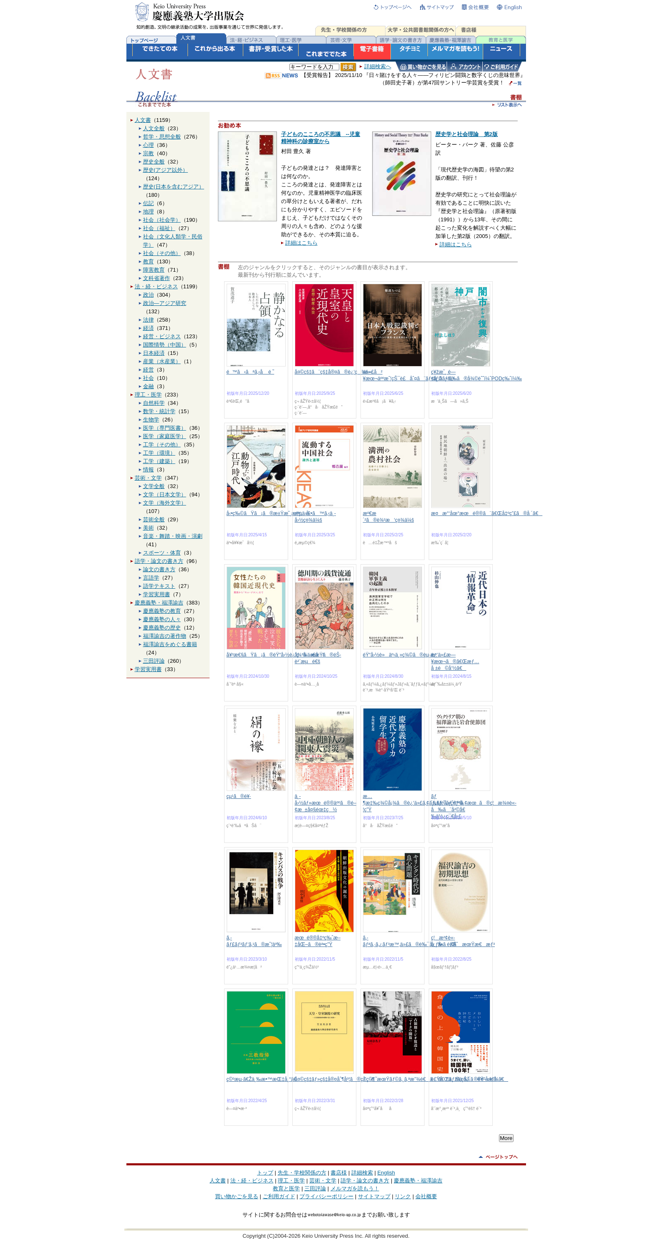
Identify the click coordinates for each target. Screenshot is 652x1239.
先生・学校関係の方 (302, 1173)
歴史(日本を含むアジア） (173, 186)
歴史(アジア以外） (165, 170)
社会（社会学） (162, 220)
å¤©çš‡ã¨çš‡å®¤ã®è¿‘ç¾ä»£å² (339, 372)
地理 (148, 211)
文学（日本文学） (164, 494)
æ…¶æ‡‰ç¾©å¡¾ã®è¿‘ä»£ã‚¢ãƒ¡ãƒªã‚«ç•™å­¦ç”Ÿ (413, 803)
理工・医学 (148, 395)
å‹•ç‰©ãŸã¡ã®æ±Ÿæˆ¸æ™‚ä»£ (269, 513)
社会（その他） (162, 253)
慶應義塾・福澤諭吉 (159, 603)
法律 (148, 320)
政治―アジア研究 (164, 303)
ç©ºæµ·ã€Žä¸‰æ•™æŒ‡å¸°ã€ (264, 1079)
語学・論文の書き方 (159, 561)
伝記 (148, 203)
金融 (148, 386)
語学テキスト (159, 586)
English (386, 1173)
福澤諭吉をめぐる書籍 (170, 644)
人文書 (143, 120)
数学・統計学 (159, 411)
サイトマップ (374, 1196)
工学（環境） (159, 453)
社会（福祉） (159, 228)
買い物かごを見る (236, 1196)
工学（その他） (162, 444)
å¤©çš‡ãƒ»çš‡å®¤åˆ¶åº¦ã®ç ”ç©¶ (335, 1079)
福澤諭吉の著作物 (164, 636)
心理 (148, 145)
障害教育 (154, 270)
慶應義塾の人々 (162, 619)
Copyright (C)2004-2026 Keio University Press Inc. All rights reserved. (326, 1236)
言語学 (151, 578)
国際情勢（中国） (164, 345)
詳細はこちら (301, 243)
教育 (148, 261)
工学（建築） (159, 461)
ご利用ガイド (279, 1196)
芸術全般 (154, 519)
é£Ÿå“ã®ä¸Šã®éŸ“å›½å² (467, 1079)
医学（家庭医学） (164, 436)
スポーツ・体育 (162, 553)
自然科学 (154, 403)
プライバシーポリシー (326, 1196)
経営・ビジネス (162, 336)
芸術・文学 (148, 478)
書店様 (339, 1173)
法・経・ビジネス (156, 286)
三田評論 (154, 661)
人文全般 (154, 128)
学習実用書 (156, 594)
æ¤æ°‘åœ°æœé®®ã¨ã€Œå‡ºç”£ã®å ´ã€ (487, 513)
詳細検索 (362, 1173)
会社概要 (426, 1196)
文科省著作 (156, 278)
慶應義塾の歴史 (162, 627)
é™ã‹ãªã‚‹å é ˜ (250, 372)
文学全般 (154, 486)
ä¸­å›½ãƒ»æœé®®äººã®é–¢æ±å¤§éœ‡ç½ (325, 803)
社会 (148, 378)
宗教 (148, 153)
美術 (148, 528)
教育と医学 (286, 1188)
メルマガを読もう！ (355, 1188)
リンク (403, 1196)
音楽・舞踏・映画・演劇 (173, 536)
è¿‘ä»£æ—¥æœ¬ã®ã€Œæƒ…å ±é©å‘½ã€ (455, 661)
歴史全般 (154, 162)
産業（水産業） (162, 361)
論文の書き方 (159, 569)
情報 (148, 469)
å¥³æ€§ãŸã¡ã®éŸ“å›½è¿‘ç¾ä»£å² (275, 655)
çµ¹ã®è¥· (239, 796)
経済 (148, 328)
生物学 (151, 419)
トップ (265, 1173)
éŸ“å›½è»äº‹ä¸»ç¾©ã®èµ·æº (402, 655)
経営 (148, 370)
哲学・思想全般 (162, 137)
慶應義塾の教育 (162, 611)
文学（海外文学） (164, 503)
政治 (148, 295)
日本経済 (154, 353)
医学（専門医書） (164, 428)
